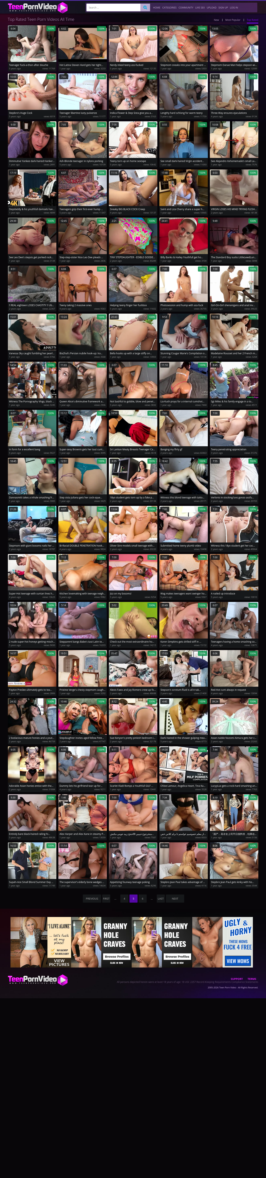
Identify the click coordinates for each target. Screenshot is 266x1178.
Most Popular (233, 20)
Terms (252, 979)
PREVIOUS (92, 898)
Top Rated (252, 20)
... (115, 898)
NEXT (175, 898)
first (106, 898)
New (216, 20)
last (161, 898)
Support (237, 979)
